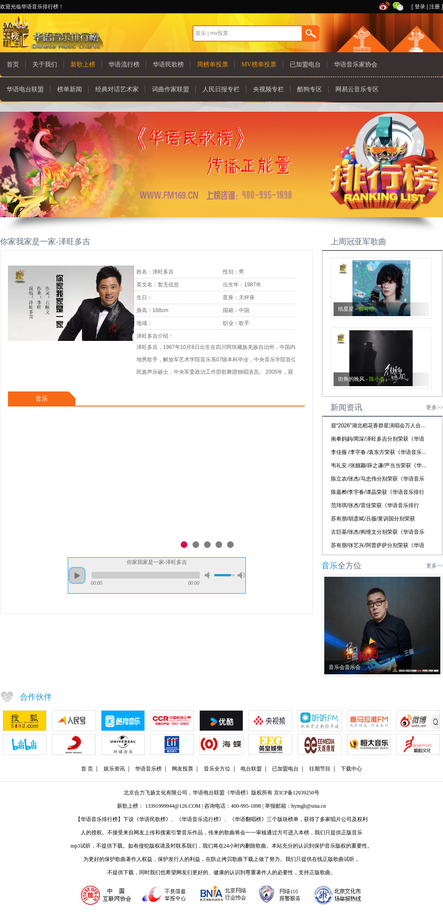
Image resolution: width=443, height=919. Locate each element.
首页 (13, 64)
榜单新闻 (69, 89)
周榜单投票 (212, 64)
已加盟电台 (305, 64)
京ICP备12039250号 (296, 793)
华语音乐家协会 (355, 64)
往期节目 (319, 769)
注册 (434, 7)
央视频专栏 (268, 89)
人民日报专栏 (221, 89)
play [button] (77, 575)
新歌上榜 (82, 64)
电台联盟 (251, 769)
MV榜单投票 (258, 64)
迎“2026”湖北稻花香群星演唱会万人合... (378, 425)
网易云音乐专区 (357, 89)
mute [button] (209, 575)
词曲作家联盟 (170, 89)
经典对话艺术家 (117, 89)
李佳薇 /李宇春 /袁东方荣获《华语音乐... (378, 452)
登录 (420, 7)
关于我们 (44, 64)
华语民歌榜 (168, 64)
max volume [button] (241, 575)
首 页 (87, 769)
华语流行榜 (124, 64)
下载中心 (351, 769)
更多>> (434, 407)
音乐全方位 (217, 769)
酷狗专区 (309, 89)
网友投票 (182, 769)
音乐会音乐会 (345, 667)
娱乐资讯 (114, 769)
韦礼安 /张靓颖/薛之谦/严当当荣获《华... (378, 465)
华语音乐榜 (148, 769)
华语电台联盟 (25, 89)
